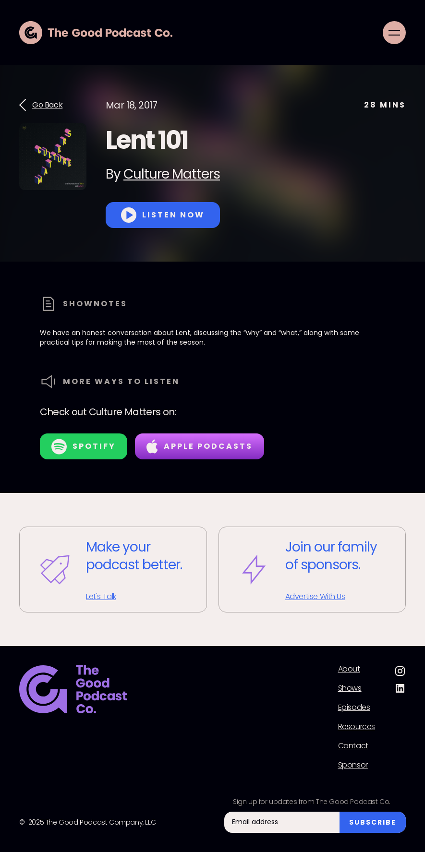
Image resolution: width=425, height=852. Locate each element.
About (349, 669)
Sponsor (353, 765)
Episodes (354, 707)
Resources (356, 727)
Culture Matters (171, 174)
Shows (350, 688)
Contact (353, 746)
